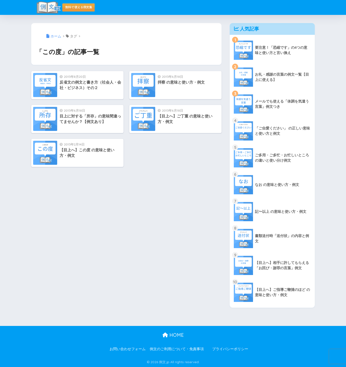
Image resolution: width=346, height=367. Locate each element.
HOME (173, 335)
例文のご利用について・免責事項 (177, 349)
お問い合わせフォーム (128, 349)
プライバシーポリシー (230, 349)
